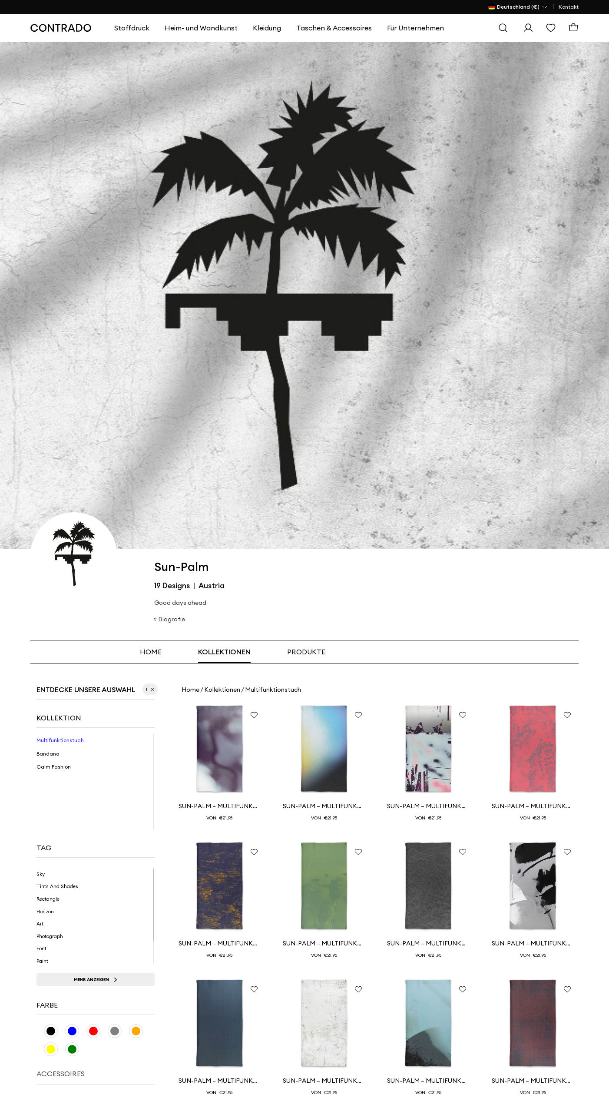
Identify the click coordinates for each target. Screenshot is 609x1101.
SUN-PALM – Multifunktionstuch (324, 806)
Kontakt (569, 6)
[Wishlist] (551, 28)
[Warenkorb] (573, 27)
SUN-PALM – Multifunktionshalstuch (220, 806)
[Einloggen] (528, 28)
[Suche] (503, 27)
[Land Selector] (518, 7)
